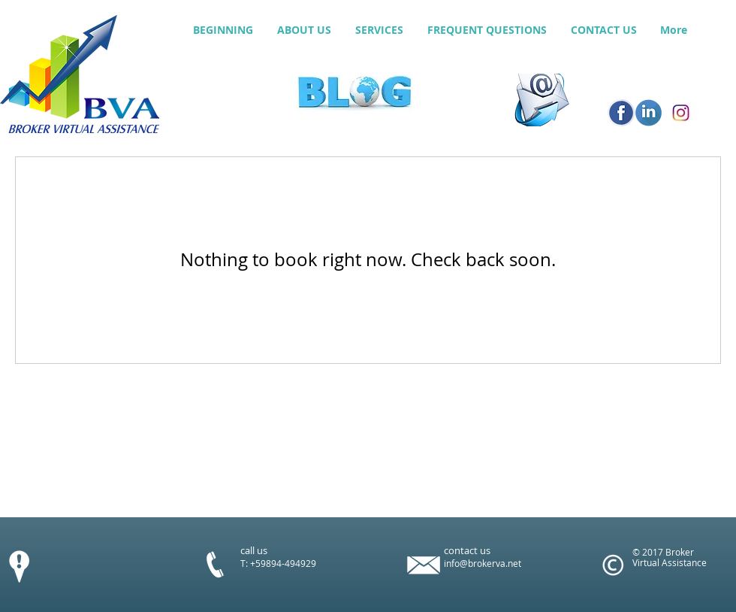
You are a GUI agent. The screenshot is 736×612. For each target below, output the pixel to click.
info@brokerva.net (482, 563)
